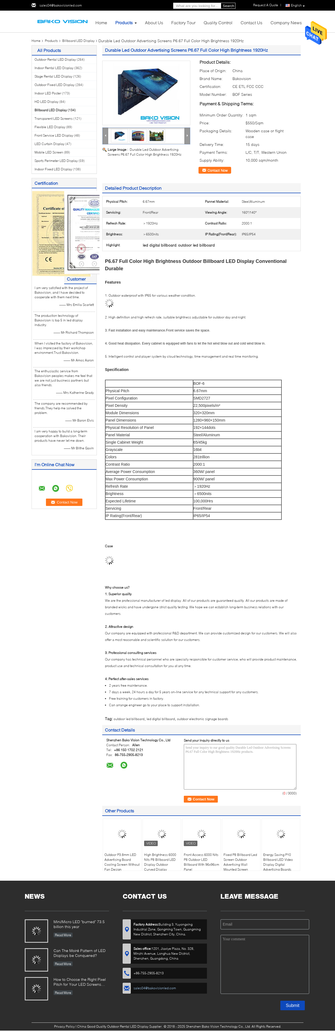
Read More (63, 935)
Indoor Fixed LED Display (53, 169)
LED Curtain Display (49, 144)
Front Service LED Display (54, 135)
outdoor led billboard (129, 719)
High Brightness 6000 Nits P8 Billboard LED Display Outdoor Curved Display (160, 862)
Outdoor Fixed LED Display (55, 85)
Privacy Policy (64, 1026)
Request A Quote (265, 5)
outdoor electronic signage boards (202, 719)
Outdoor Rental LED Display (55, 59)
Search (228, 6)
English (298, 5)
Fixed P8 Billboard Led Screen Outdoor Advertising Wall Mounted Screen (240, 862)
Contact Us (251, 22)
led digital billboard (161, 719)
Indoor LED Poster (48, 93)
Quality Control (218, 22)
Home (101, 22)
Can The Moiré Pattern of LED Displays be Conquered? (80, 953)
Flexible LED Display (50, 127)
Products (124, 22)
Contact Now (217, 170)
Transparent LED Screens (54, 118)
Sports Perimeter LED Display (56, 161)
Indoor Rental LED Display (54, 68)
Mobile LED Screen (49, 152)
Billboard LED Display (78, 41)
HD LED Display (46, 102)
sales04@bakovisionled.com (60, 5)
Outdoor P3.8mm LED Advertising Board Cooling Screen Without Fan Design (121, 862)
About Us (154, 22)
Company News (286, 22)
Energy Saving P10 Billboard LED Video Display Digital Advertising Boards (278, 862)
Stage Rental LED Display (53, 76)
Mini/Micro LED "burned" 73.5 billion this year (79, 924)
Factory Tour (183, 22)
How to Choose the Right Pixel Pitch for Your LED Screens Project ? (80, 982)
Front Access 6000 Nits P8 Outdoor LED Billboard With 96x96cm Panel (201, 862)
